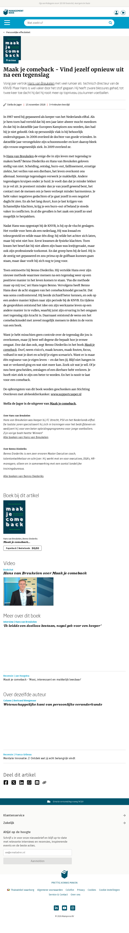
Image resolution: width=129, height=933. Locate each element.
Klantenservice (64, 815)
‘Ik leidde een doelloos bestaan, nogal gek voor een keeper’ (52, 626)
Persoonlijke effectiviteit (18, 32)
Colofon (70, 890)
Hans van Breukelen (41, 83)
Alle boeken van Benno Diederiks (23, 476)
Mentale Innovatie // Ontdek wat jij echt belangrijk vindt (39, 758)
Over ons (75, 894)
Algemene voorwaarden (50, 890)
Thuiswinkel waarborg (21, 890)
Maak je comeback (63, 403)
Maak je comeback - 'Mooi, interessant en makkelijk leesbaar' (42, 679)
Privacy (81, 890)
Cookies (92, 890)
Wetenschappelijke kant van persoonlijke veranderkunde (52, 705)
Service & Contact (58, 894)
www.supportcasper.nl (66, 394)
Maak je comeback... (16, 542)
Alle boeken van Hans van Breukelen (25, 437)
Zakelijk (64, 823)
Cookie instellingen (109, 890)
